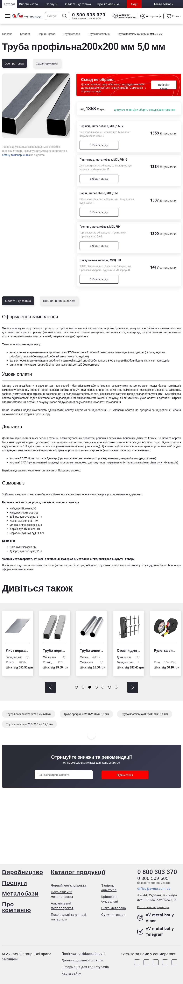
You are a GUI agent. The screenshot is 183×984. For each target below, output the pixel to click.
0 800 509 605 (153, 878)
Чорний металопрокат (68, 885)
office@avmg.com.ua (153, 888)
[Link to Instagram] (146, 962)
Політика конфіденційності (83, 953)
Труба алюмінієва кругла (91, 650)
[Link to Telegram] (156, 962)
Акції (134, 4)
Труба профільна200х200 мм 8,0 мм (86, 714)
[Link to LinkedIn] (165, 962)
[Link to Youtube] (174, 962)
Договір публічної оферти (82, 960)
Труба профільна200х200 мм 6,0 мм (28, 714)
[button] (50, 687)
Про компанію (16, 907)
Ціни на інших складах (59, 301)
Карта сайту (71, 973)
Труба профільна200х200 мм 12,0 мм (29, 724)
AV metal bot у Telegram (155, 931)
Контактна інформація (153, 907)
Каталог (9, 4)
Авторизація (153, 16)
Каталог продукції (78, 872)
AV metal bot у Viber (155, 917)
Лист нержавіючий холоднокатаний (17, 650)
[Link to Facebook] (137, 962)
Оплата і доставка (78, 4)
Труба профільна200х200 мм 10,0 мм (144, 714)
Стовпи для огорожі (128, 650)
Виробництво (28, 4)
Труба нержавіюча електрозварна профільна (54, 650)
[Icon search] (64, 16)
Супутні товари (113, 914)
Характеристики (47, 63)
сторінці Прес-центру (37, 414)
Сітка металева (113, 908)
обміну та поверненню (16, 155)
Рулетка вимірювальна (165, 650)
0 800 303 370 (88, 14)
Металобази (20, 893)
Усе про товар (14, 63)
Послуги (51, 4)
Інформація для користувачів (85, 967)
